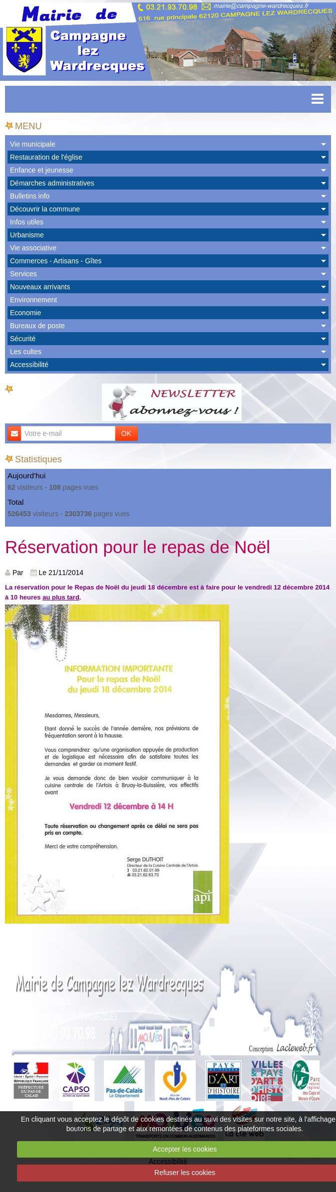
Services (23, 274)
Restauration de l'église (46, 157)
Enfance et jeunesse (41, 170)
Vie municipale (32, 144)
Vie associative (33, 248)
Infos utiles (26, 222)
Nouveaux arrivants (40, 287)
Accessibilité (29, 365)
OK (126, 433)
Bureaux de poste (37, 326)
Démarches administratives (52, 183)
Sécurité (22, 339)
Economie (25, 313)
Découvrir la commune (45, 209)
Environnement (33, 300)
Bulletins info (29, 196)
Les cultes (25, 352)
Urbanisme (27, 235)
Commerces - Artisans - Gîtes (56, 261)
